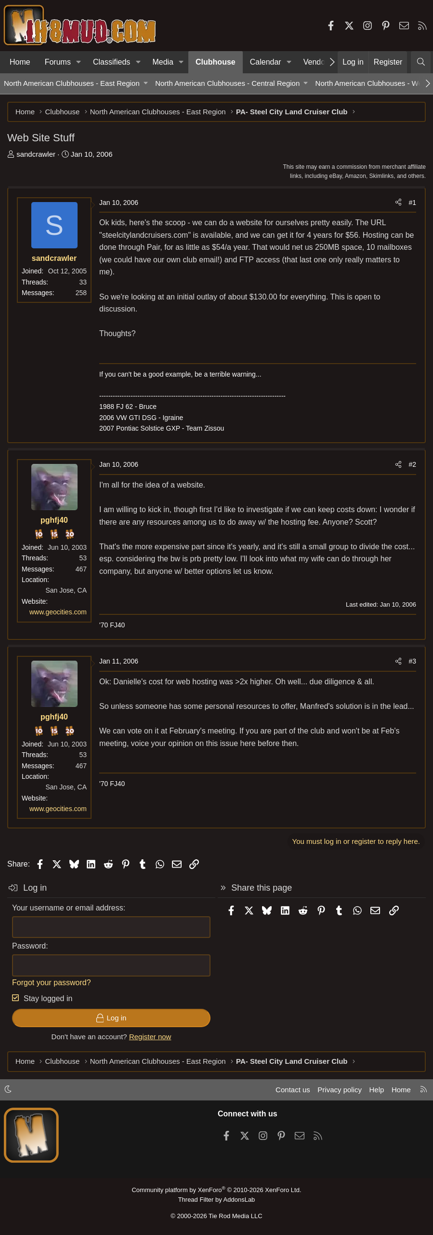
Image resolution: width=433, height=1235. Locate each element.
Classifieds (111, 62)
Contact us (293, 1090)
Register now (150, 1036)
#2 (412, 464)
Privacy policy (339, 1090)
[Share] (398, 202)
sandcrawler (35, 154)
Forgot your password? (51, 982)
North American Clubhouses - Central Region (227, 83)
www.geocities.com (58, 612)
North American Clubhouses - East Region (72, 83)
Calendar (265, 62)
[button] (79, 62)
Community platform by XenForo (216, 1190)
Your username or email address (67, 908)
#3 (412, 661)
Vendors (317, 62)
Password (29, 946)
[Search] (421, 62)
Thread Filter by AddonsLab (216, 1199)
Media (162, 62)
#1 (412, 202)
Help (376, 1090)
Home (20, 62)
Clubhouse (216, 62)
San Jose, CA (66, 590)
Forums (58, 62)
